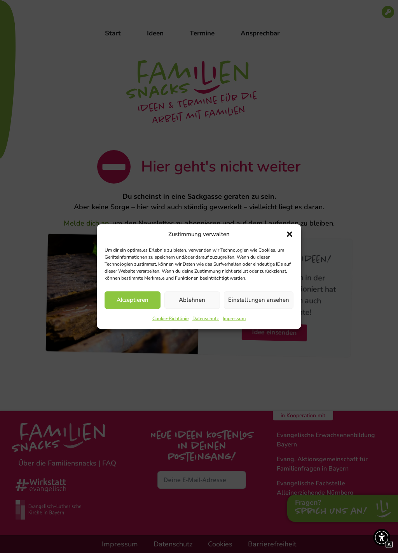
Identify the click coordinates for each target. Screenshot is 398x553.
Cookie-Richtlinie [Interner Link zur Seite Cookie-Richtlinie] (170, 318)
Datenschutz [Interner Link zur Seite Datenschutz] (205, 318)
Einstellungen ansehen (258, 300)
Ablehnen (192, 300)
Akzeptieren (132, 300)
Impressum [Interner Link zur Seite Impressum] (234, 318)
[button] (289, 234)
